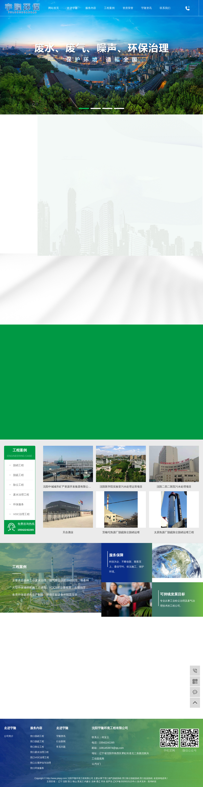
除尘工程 (18, 484)
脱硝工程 (18, 465)
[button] (84, 108)
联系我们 (165, 7)
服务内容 (90, 7)
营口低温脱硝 (146, 778)
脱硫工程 (18, 475)
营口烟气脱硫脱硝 (112, 778)
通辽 (98, 781)
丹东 (103, 781)
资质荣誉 (128, 7)
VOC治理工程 (21, 514)
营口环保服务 (37, 768)
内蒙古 (87, 781)
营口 (70, 781)
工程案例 (109, 7)
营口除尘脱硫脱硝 (130, 778)
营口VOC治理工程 (39, 757)
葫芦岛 (109, 781)
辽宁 (60, 781)
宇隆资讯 (146, 7)
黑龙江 (80, 781)
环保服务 (18, 504)
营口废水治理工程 (39, 752)
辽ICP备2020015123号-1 (124, 781)
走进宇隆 (72, 7)
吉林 (93, 781)
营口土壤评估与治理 (40, 762)
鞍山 (75, 781)
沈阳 (65, 781)
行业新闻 (60, 741)
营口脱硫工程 (37, 741)
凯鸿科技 (152, 781)
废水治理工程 (21, 494)
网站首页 (53, 7)
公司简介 (8, 736)
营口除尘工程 (37, 746)
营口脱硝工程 (37, 736)
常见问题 (60, 746)
